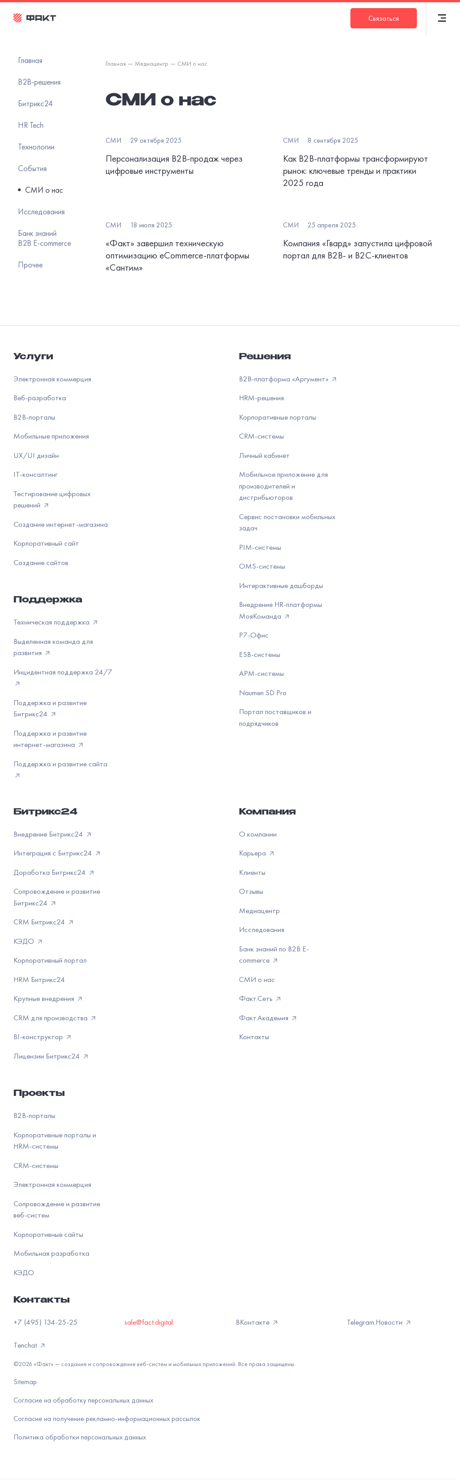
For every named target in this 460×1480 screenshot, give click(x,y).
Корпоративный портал (50, 960)
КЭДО (23, 1272)
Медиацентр (259, 910)
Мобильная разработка (51, 1253)
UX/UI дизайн (36, 455)
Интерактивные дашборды (281, 585)
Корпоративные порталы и (54, 1140)
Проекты (39, 1094)
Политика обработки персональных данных (79, 1437)
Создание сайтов (40, 562)
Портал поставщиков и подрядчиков (275, 717)
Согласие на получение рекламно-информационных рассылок (106, 1418)
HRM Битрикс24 (39, 979)
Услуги (33, 357)
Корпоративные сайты (48, 1234)
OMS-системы (262, 566)
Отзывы (251, 891)
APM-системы (261, 673)
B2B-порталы (34, 417)
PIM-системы (260, 547)
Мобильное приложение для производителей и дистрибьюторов (283, 485)
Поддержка (47, 600)
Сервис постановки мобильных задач (287, 522)
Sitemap (25, 1381)
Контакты (254, 1036)
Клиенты (252, 872)
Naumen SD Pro (263, 692)
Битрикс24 (45, 812)
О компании (258, 834)
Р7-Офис (254, 635)
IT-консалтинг (35, 474)
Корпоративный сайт (46, 543)
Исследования (261, 929)
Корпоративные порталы (277, 417)
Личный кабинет (264, 455)
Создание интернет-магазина (60, 524)
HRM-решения (261, 398)
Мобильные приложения (51, 436)
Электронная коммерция (52, 379)
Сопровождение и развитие (56, 1209)
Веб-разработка (39, 398)
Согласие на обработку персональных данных (83, 1400)
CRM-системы (261, 436)
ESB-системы (259, 654)
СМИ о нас (257, 979)
